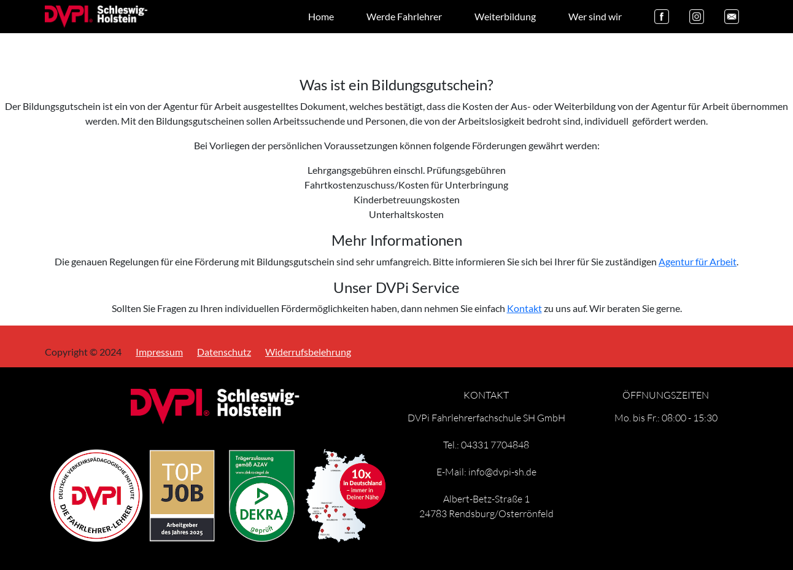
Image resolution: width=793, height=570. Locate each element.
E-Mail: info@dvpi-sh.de (486, 471)
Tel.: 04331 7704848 (486, 444)
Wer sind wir (595, 16)
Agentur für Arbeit (698, 261)
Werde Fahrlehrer (404, 16)
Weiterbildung (505, 16)
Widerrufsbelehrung (308, 350)
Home (321, 16)
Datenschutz (224, 350)
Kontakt (524, 308)
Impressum (159, 350)
